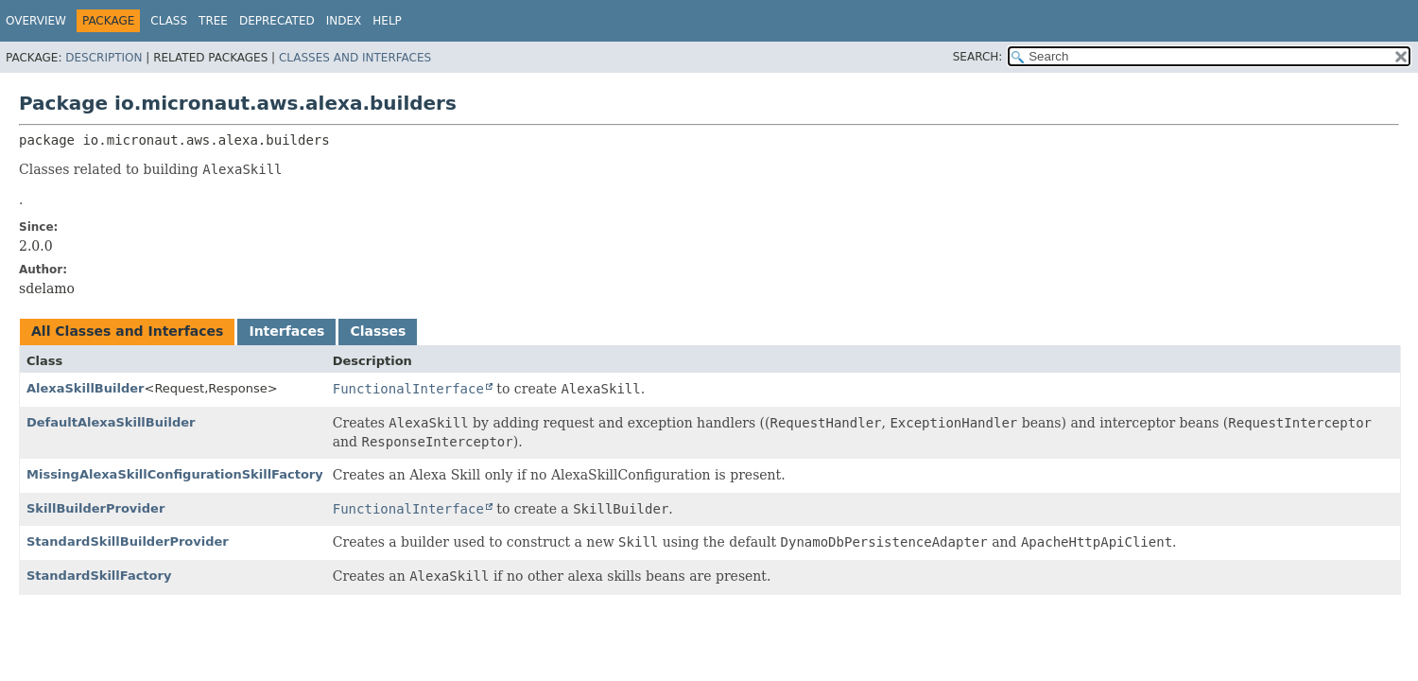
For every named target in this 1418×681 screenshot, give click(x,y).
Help (387, 20)
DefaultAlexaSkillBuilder (110, 422)
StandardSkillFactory (98, 575)
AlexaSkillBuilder (85, 388)
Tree (213, 20)
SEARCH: (978, 56)
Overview (36, 20)
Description (103, 57)
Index (344, 20)
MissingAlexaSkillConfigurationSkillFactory (174, 474)
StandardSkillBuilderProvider (127, 541)
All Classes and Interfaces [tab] (127, 331)
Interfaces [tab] (286, 331)
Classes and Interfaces (355, 57)
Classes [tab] (378, 331)
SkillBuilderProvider (95, 508)
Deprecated (277, 20)
